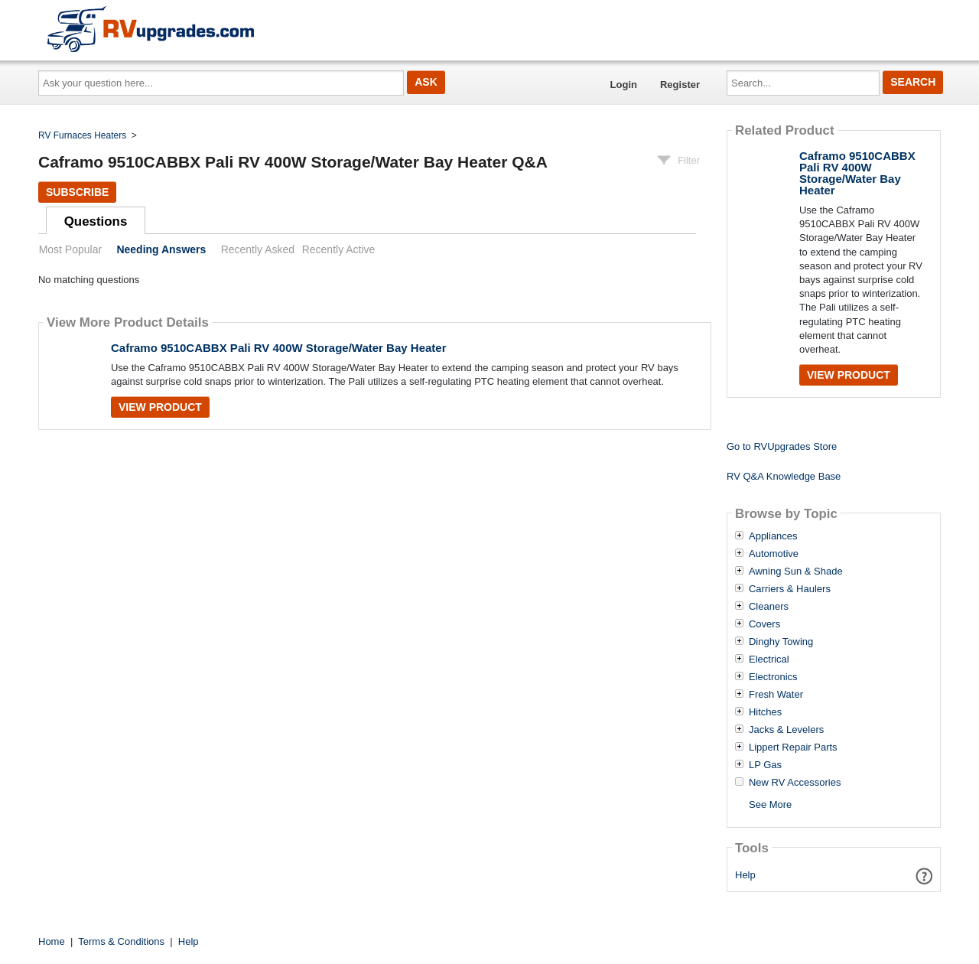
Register (680, 84)
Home (51, 941)
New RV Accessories (795, 782)
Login (623, 84)
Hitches (765, 712)
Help (745, 875)
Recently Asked (257, 249)
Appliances (773, 536)
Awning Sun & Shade (796, 571)
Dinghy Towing (781, 642)
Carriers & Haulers (790, 589)
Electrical (769, 659)
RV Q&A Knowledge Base (784, 476)
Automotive (773, 554)
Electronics (773, 677)
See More (770, 804)
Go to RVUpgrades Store (782, 446)
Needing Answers (161, 249)
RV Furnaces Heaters (82, 135)
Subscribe (77, 192)
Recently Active (339, 249)
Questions (96, 221)
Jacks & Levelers (786, 730)
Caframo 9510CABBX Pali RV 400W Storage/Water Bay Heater (279, 347)
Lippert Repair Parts (793, 747)
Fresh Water (776, 694)
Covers (764, 624)
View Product (160, 407)
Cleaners (769, 606)
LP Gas (765, 765)
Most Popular (70, 249)
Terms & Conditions (121, 941)
